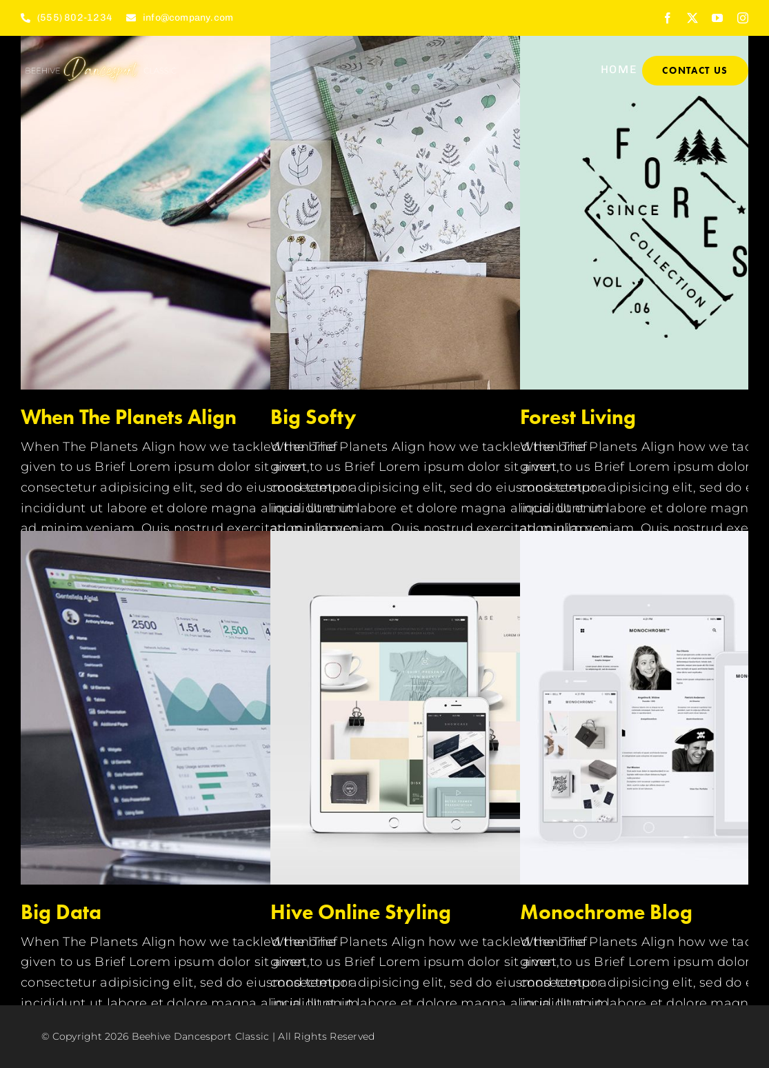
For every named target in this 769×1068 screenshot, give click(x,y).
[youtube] (717, 17)
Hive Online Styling (360, 912)
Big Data (61, 912)
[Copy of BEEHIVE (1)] (101, 55)
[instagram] (742, 17)
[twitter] (692, 17)
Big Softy (313, 417)
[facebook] (667, 17)
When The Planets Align (129, 417)
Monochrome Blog (606, 912)
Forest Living (578, 417)
